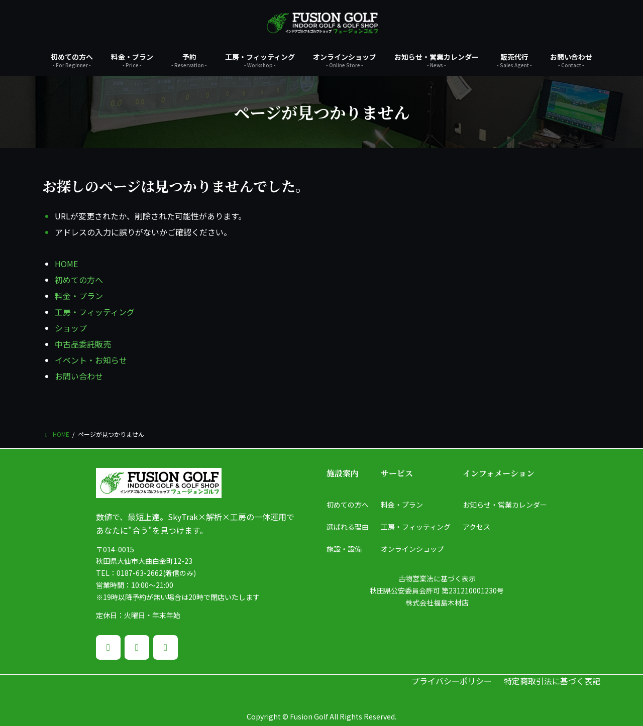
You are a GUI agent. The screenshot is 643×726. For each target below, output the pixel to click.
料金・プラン (79, 296)
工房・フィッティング (95, 312)
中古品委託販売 (83, 344)
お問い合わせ (79, 376)
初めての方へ (79, 280)
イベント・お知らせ (91, 360)
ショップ (71, 328)
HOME (66, 264)
